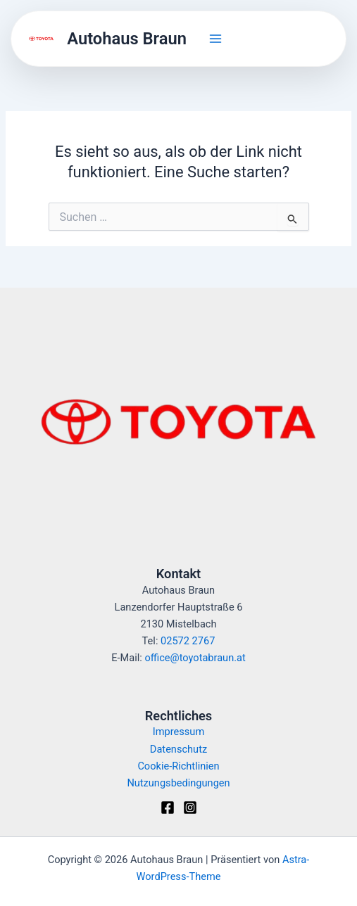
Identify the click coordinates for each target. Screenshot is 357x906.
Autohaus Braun (127, 39)
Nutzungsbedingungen (178, 783)
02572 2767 (188, 640)
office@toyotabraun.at (194, 657)
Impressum (178, 731)
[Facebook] (168, 807)
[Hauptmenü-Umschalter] (215, 38)
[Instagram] (190, 807)
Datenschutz (178, 749)
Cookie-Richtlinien (178, 766)
